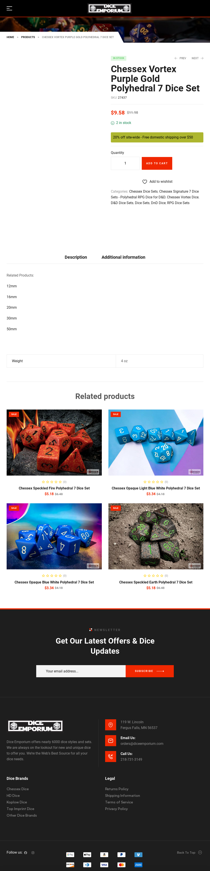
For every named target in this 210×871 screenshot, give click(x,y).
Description (76, 225)
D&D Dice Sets (122, 203)
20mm (12, 276)
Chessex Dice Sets (143, 191)
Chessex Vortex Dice (183, 197)
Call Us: (127, 722)
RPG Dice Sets (178, 203)
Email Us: (128, 706)
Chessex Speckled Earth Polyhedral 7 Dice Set (155, 550)
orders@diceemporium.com (142, 712)
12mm (12, 254)
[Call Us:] (110, 724)
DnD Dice (158, 203)
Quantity (117, 153)
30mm (12, 286)
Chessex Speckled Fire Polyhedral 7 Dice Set (54, 457)
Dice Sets (142, 203)
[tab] (76, 225)
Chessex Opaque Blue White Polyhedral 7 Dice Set (54, 550)
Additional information (123, 225)
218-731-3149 (131, 728)
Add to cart (157, 163)
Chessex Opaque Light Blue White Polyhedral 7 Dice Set (156, 457)
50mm (12, 297)
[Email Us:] (110, 708)
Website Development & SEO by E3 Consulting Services (104, 860)
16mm (12, 265)
